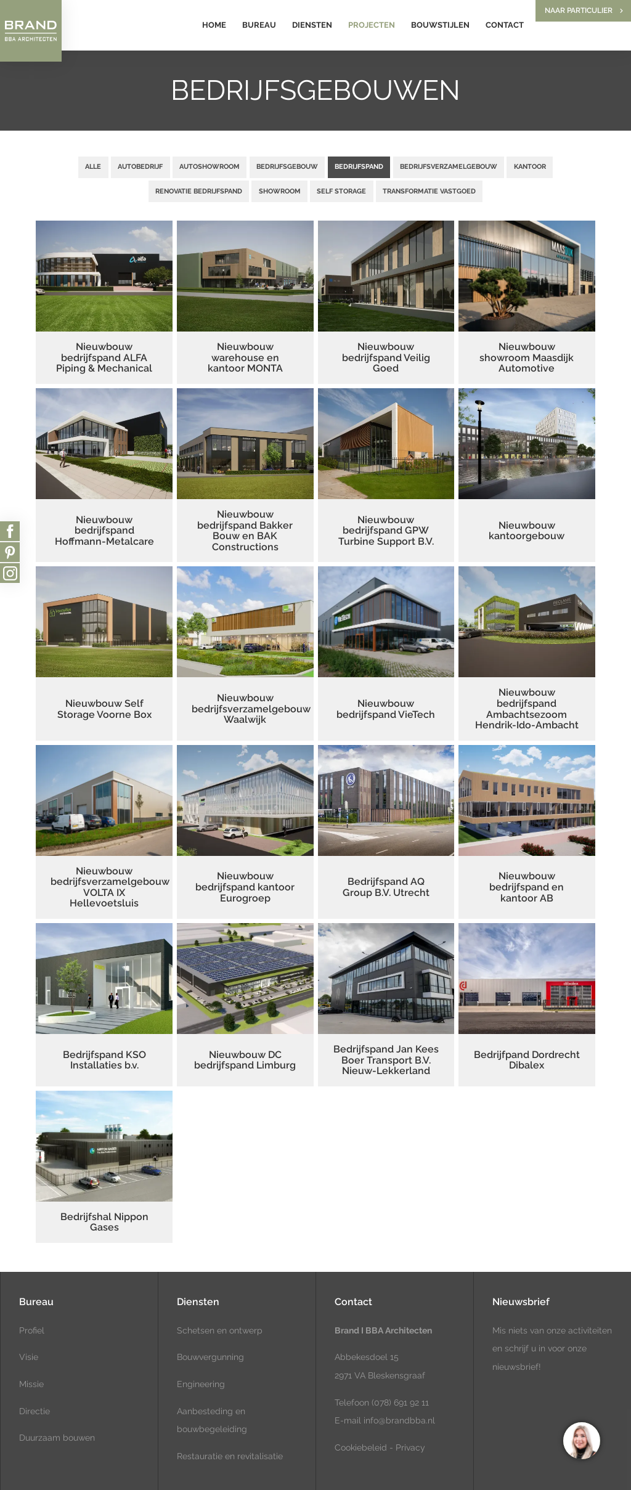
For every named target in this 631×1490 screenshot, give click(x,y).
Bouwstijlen (440, 25)
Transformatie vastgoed (429, 191)
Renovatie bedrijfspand (198, 191)
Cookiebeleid (361, 1447)
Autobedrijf (140, 166)
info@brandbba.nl (399, 1420)
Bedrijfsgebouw (287, 166)
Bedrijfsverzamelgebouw (448, 166)
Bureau (259, 25)
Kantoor (530, 166)
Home (214, 25)
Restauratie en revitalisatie (230, 1456)
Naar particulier (579, 10)
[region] (581, 1440)
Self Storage (341, 191)
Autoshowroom (209, 166)
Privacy (410, 1447)
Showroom (280, 191)
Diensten (312, 25)
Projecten (371, 25)
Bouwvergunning (210, 1357)
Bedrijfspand (359, 166)
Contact (505, 25)
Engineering (201, 1384)
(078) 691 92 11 (399, 1402)
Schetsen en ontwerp (220, 1330)
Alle (93, 166)
